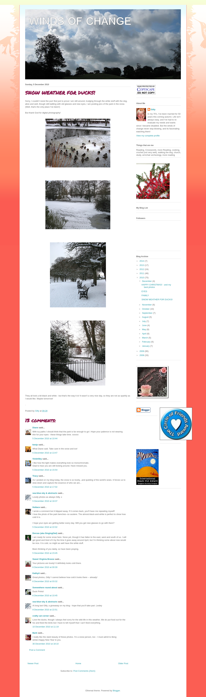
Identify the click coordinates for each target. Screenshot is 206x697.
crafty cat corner (40, 616)
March (145, 337)
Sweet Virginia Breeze (43, 559)
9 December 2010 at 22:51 (44, 609)
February (146, 342)
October (146, 309)
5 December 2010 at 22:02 (44, 527)
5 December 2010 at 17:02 (44, 487)
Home (78, 663)
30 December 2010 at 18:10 (45, 644)
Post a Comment (37, 650)
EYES (144, 291)
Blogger (116, 690)
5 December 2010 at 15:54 (44, 470)
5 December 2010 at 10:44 (44, 438)
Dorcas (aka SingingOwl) (44, 533)
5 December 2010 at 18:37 (44, 501)
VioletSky (37, 459)
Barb (34, 633)
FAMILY (145, 295)
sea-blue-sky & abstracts (44, 493)
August (145, 317)
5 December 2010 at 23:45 (44, 553)
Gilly (153, 109)
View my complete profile (148, 135)
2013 (142, 265)
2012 (142, 269)
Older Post (123, 663)
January (146, 346)
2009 (142, 351)
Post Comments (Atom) (84, 671)
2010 (142, 277)
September (147, 313)
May (144, 329)
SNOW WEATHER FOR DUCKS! (157, 299)
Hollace (36, 507)
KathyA (36, 573)
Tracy (35, 476)
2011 (142, 273)
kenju (35, 444)
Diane (35, 427)
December (147, 281)
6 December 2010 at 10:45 (44, 595)
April (144, 333)
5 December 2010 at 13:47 (44, 453)
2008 (142, 355)
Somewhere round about (44, 587)
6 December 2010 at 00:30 (44, 567)
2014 (142, 261)
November (147, 304)
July (144, 321)
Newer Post (33, 663)
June (144, 325)
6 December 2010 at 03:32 (44, 581)
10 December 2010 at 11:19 (45, 626)
